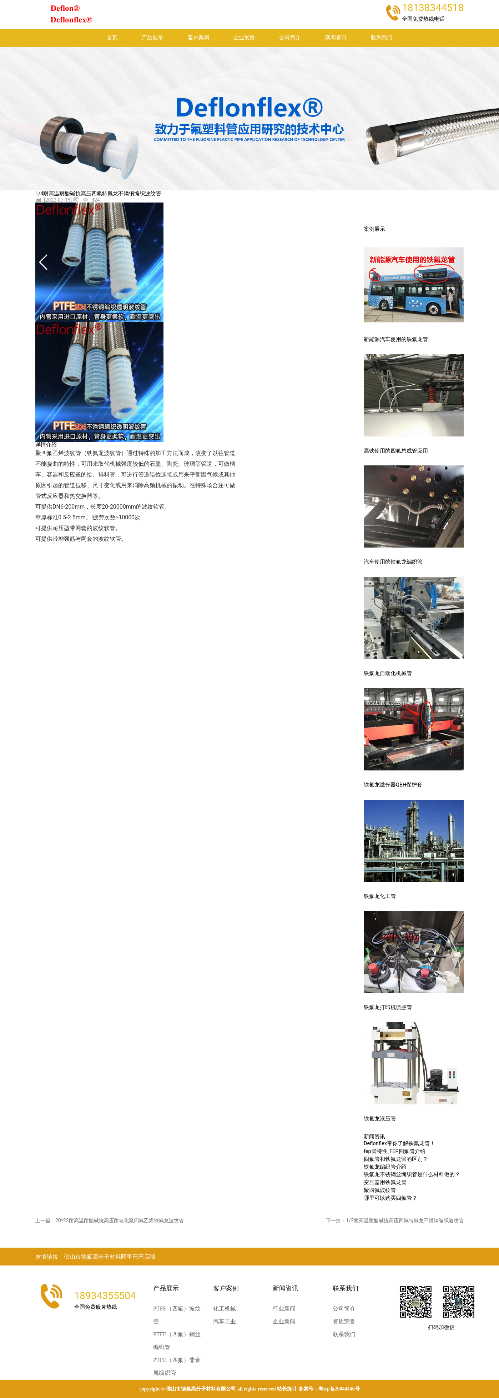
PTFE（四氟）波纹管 (177, 1314)
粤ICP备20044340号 (339, 1389)
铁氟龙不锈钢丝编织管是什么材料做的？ (412, 1175)
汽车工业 (224, 1321)
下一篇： (395, 1220)
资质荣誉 (344, 1321)
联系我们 (381, 38)
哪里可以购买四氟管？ (390, 1198)
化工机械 (224, 1308)
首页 (112, 38)
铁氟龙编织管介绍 (385, 1167)
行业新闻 (284, 1308)
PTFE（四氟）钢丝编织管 (177, 1340)
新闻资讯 (336, 38)
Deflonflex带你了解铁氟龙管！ (399, 1143)
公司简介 (290, 38)
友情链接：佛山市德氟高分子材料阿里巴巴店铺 (95, 1257)
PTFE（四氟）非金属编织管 (177, 1366)
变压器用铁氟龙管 (385, 1182)
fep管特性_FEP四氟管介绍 (394, 1151)
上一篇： (109, 1220)
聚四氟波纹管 (380, 1190)
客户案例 (198, 38)
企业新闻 (284, 1321)
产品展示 (152, 38)
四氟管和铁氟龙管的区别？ (396, 1159)
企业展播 (244, 38)
